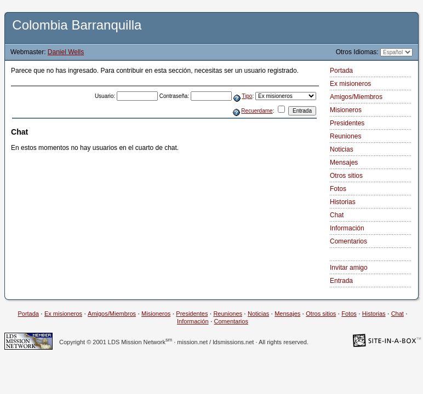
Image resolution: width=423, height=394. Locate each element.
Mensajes (344, 162)
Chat (337, 215)
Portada (341, 70)
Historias (343, 202)
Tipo (247, 96)
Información (347, 228)
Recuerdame (256, 111)
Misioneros (346, 110)
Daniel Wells (66, 52)
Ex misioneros (350, 84)
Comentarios (348, 241)
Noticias (341, 149)
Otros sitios (346, 175)
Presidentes (347, 123)
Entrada (341, 281)
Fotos (338, 189)
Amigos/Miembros (356, 97)
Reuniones (345, 136)
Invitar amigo (349, 267)
